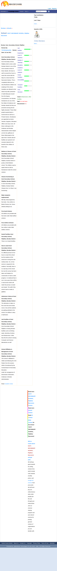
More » (27, 11)
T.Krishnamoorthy (6, 50)
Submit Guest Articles (7, 543)
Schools (9, 28)
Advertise (52, 543)
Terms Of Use (45, 543)
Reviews (3, 28)
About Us (16, 543)
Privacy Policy (36, 543)
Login (49, 8)
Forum (21, 11)
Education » (4, 11)
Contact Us (22, 543)
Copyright (29, 543)
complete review (9, 383)
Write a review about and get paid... (31, 450)
